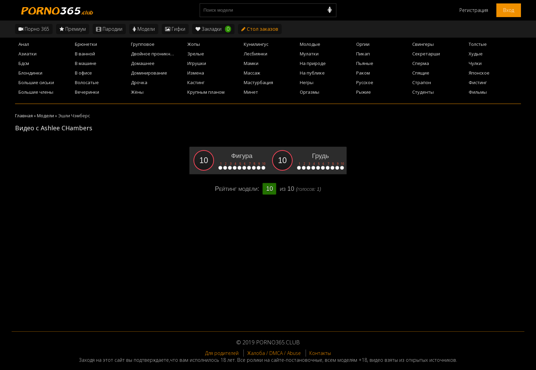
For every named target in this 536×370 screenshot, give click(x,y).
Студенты (423, 92)
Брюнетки (86, 44)
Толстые (478, 44)
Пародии (109, 29)
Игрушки (196, 63)
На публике (312, 73)
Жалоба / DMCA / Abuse (274, 353)
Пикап (363, 54)
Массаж (252, 73)
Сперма (420, 63)
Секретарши (426, 54)
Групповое (143, 44)
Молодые (310, 44)
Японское (479, 73)
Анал (23, 44)
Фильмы (478, 92)
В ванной (85, 54)
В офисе (83, 73)
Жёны (137, 92)
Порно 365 (33, 29)
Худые (476, 54)
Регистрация (473, 10)
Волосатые (87, 82)
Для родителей (222, 353)
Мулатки (309, 54)
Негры (306, 82)
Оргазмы (309, 92)
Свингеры (423, 44)
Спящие (420, 73)
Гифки (175, 29)
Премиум (72, 29)
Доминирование (149, 73)
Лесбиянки (255, 54)
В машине (85, 63)
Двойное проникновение (157, 54)
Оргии (363, 44)
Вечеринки (87, 92)
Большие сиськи (36, 82)
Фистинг (478, 82)
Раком (363, 73)
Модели (144, 29)
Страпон (421, 82)
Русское (364, 82)
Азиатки (27, 54)
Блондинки (30, 73)
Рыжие (363, 92)
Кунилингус (256, 44)
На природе (313, 63)
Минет (251, 92)
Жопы (193, 44)
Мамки (251, 63)
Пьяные (364, 63)
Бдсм (23, 63)
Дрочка (139, 82)
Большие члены (35, 92)
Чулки (475, 63)
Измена (195, 73)
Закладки (213, 29)
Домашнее (143, 63)
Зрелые (195, 54)
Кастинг (195, 82)
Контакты (320, 353)
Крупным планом (206, 92)
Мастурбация (258, 82)
